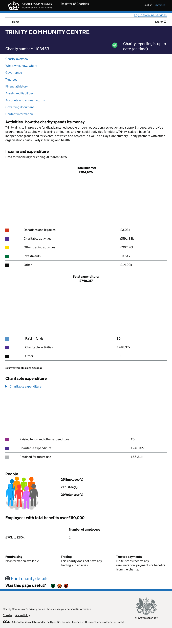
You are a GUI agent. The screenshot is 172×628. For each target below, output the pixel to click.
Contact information (19, 114)
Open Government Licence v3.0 (68, 622)
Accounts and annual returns (25, 100)
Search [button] (161, 21)
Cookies (7, 615)
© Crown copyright (146, 617)
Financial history (16, 86)
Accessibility (22, 615)
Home (15, 21)
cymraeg (160, 5)
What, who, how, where (21, 66)
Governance (13, 73)
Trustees (11, 79)
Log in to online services (150, 15)
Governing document (19, 107)
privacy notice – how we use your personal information (60, 609)
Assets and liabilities (19, 93)
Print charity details (26, 578)
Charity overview (16, 59)
